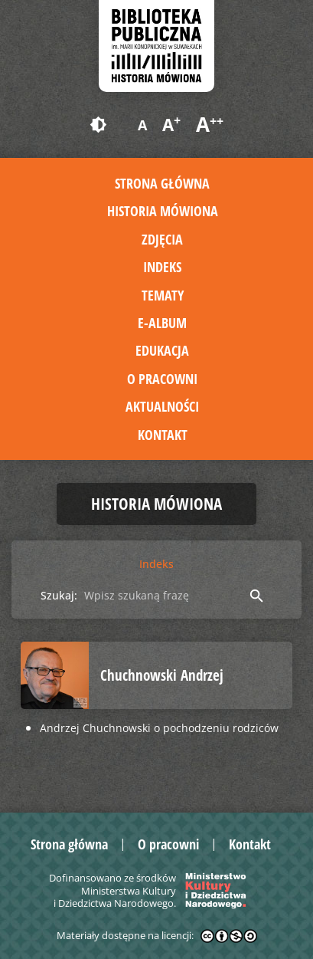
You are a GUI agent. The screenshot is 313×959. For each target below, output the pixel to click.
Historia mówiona (162, 211)
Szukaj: (59, 595)
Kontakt (162, 434)
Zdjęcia (162, 239)
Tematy (163, 295)
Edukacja (162, 350)
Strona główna (162, 183)
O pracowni (162, 378)
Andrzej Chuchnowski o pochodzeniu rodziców (159, 728)
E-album (162, 323)
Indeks (162, 267)
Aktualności (162, 406)
